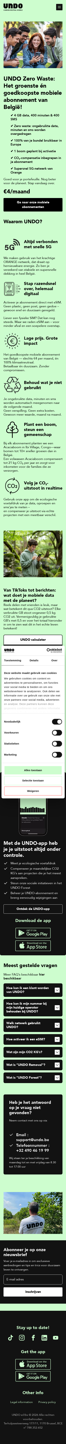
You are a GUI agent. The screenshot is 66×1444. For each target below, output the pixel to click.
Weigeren (33, 790)
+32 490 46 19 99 (32, 1150)
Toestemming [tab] (12, 660)
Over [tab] (54, 660)
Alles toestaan (33, 770)
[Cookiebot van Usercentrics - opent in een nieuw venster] (47, 650)
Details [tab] (34, 660)
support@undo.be (32, 1140)
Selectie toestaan (33, 780)
